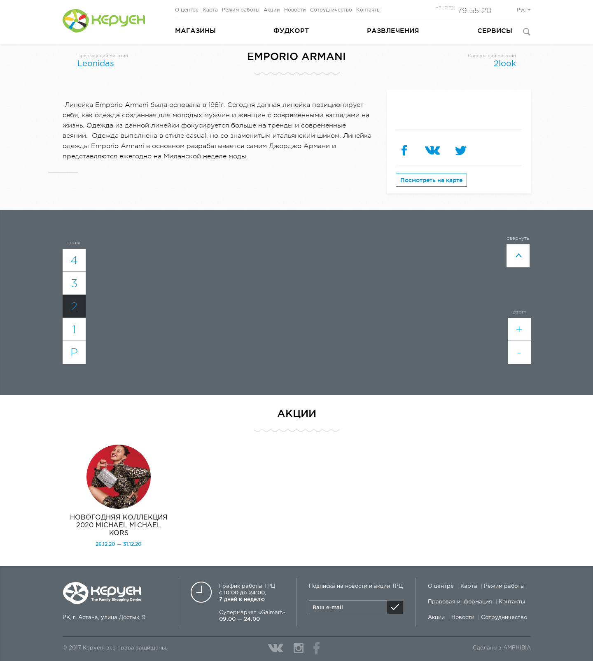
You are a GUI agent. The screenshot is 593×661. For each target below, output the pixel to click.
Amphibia (517, 648)
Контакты (368, 10)
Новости (295, 10)
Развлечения (393, 30)
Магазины (195, 30)
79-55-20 (464, 11)
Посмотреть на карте (431, 180)
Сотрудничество (331, 10)
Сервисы (494, 30)
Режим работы (240, 10)
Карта (210, 10)
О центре (186, 10)
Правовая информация (460, 602)
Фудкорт (291, 30)
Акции (272, 10)
